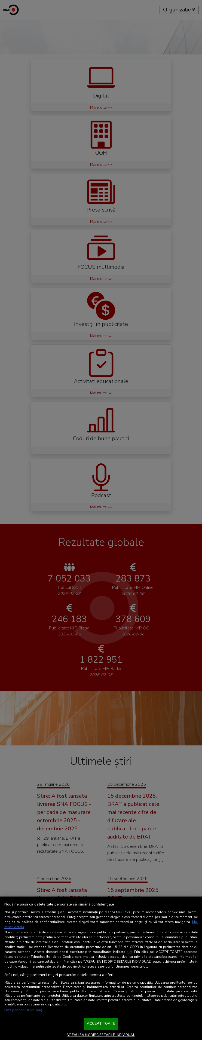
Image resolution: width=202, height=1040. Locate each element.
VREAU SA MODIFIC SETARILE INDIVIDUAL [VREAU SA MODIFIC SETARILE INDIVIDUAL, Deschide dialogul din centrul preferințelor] (100, 1035)
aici (129, 952)
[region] (101, 968)
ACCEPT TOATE (101, 1023)
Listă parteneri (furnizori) (23, 1010)
